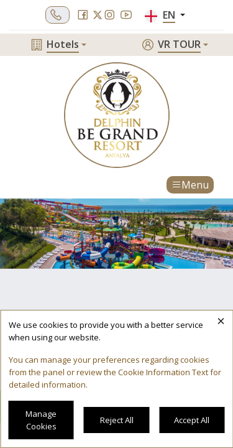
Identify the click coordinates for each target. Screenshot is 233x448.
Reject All (117, 420)
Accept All (191, 420)
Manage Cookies (41, 420)
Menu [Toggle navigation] (190, 185)
